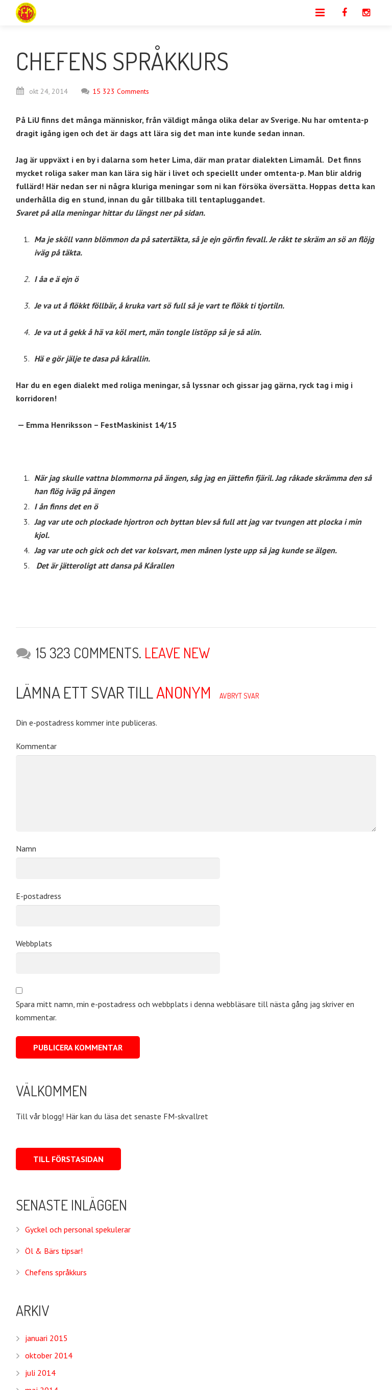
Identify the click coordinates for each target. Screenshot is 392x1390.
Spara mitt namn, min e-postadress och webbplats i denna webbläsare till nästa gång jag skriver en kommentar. (185, 1010)
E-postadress (38, 896)
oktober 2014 (48, 1355)
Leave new (177, 652)
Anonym (183, 692)
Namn (26, 848)
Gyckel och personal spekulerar (78, 1229)
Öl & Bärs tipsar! (54, 1251)
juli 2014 (40, 1373)
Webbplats (34, 943)
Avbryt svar (239, 695)
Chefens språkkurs (56, 1272)
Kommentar (36, 746)
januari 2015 (46, 1338)
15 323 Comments (115, 91)
